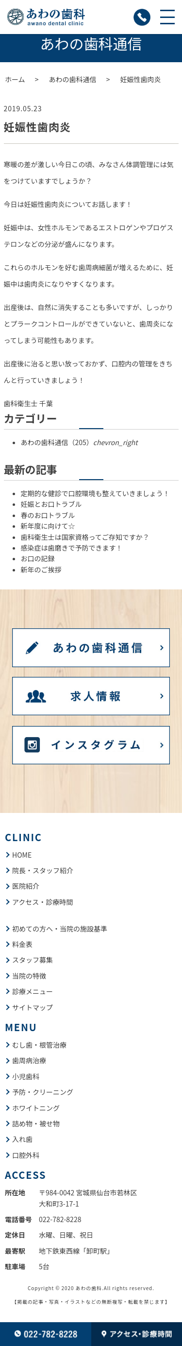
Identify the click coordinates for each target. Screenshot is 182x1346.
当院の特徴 (29, 976)
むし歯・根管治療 (39, 1045)
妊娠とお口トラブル (51, 504)
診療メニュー (32, 991)
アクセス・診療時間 (42, 902)
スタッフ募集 (32, 960)
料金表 (22, 944)
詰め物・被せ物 (36, 1123)
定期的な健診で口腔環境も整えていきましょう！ (95, 493)
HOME (22, 855)
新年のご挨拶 (41, 569)
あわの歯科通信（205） (79, 442)
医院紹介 (25, 886)
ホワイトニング (36, 1108)
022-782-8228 (60, 1219)
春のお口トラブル (48, 515)
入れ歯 (22, 1139)
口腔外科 (25, 1155)
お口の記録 (38, 558)
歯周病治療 (29, 1060)
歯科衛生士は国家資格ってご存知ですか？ (85, 537)
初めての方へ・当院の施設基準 (59, 928)
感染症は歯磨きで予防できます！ (72, 547)
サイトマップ (32, 1007)
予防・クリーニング (42, 1092)
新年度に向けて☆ (48, 526)
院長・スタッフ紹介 (42, 870)
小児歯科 (25, 1076)
